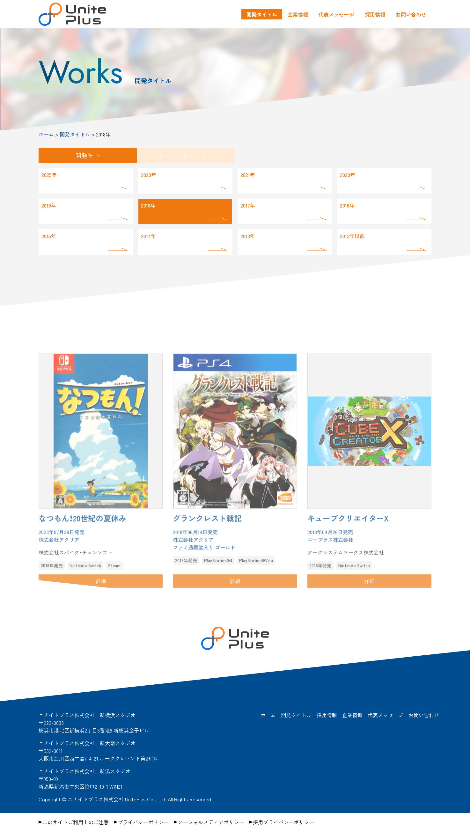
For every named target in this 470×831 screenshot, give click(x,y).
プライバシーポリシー (143, 822)
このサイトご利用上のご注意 (75, 822)
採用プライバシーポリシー (283, 822)
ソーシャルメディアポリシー (211, 822)
